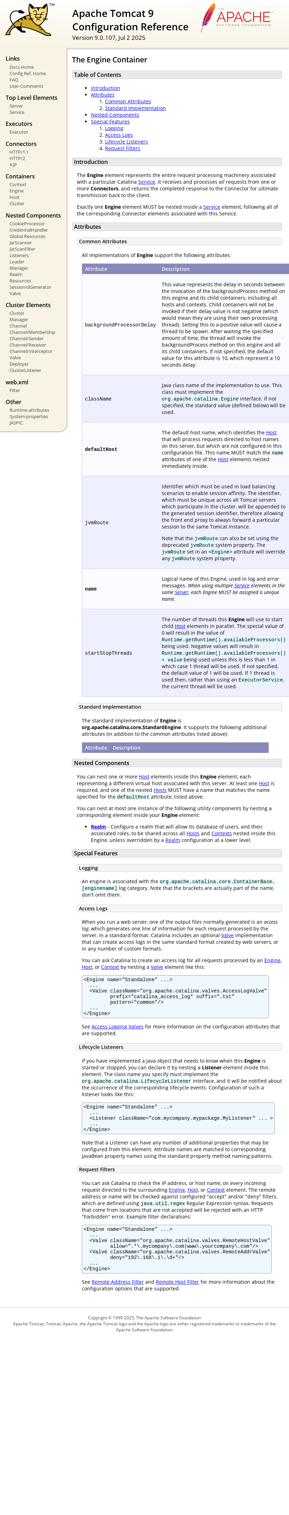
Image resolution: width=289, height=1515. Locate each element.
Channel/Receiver (28, 345)
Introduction (105, 88)
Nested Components (115, 114)
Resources (20, 280)
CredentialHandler (29, 230)
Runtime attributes (29, 410)
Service (17, 112)
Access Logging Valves (117, 1034)
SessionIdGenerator (30, 287)
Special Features (110, 121)
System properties (29, 416)
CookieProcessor (27, 223)
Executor (19, 132)
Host (15, 197)
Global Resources (27, 236)
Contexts (221, 833)
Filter (15, 390)
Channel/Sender (26, 338)
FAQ (14, 80)
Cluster (17, 203)
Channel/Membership (32, 332)
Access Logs (119, 135)
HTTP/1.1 (19, 152)
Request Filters (122, 148)
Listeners (19, 255)
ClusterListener (25, 370)
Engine (17, 191)
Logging (114, 128)
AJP (13, 164)
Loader (17, 261)
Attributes (103, 94)
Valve (15, 293)
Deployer (19, 364)
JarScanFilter (22, 249)
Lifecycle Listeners (126, 141)
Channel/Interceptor (31, 351)
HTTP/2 (17, 158)
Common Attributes (128, 101)
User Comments (26, 86)
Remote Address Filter (118, 1303)
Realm (16, 274)
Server (16, 106)
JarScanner (21, 242)
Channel (18, 326)
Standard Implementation (135, 108)
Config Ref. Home (28, 73)
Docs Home (22, 67)
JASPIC (16, 423)
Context (18, 184)
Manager (19, 268)
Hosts (160, 790)
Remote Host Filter (177, 1303)
